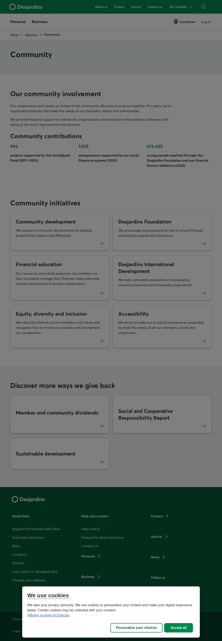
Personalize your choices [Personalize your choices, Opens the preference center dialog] (136, 627)
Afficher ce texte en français (48, 615)
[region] (111, 612)
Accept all (179, 627)
